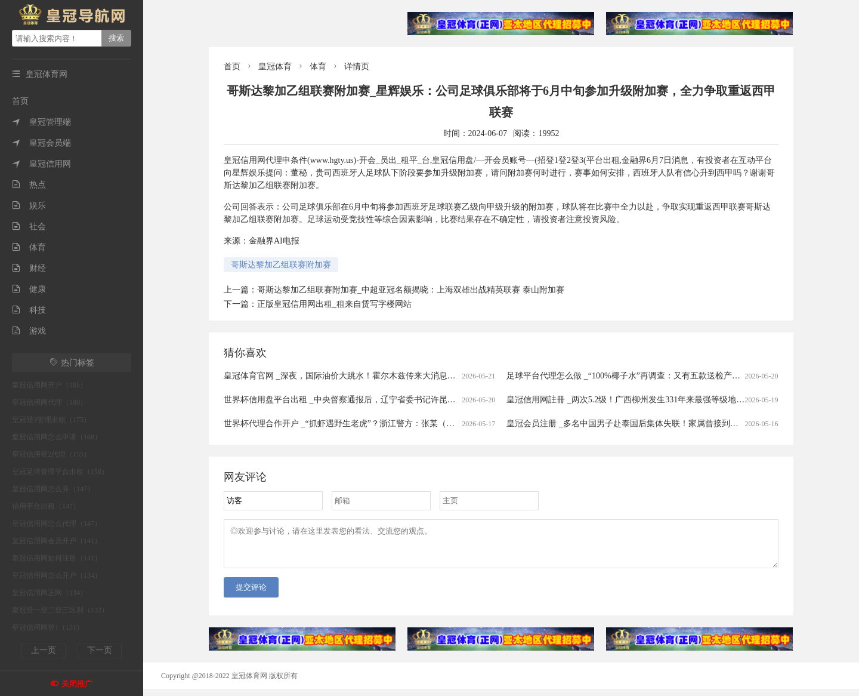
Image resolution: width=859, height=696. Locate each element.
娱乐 (29, 205)
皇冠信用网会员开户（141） (56, 541)
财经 (29, 268)
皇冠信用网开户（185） (49, 385)
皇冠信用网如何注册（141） (56, 558)
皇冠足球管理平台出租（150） (60, 471)
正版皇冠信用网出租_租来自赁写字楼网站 (334, 304)
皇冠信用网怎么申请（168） (56, 437)
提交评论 (251, 594)
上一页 (43, 650)
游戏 (29, 331)
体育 (29, 247)
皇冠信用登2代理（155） (51, 454)
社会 (29, 226)
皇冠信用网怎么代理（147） (56, 523)
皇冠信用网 (41, 163)
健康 (29, 289)
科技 (29, 310)
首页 (20, 101)
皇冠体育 (275, 66)
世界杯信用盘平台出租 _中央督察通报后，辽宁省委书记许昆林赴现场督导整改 (369, 399)
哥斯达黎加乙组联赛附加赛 (281, 264)
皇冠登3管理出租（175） (51, 419)
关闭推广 (76, 683)
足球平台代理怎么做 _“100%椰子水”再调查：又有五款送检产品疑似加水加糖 (648, 375)
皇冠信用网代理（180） (49, 402)
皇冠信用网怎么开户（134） (56, 575)
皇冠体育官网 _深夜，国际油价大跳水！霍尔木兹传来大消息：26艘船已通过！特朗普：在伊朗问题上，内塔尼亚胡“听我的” (452, 375)
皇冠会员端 (41, 142)
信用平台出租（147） (46, 506)
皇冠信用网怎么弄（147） (53, 489)
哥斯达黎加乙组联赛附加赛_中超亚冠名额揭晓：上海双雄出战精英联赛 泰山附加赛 (410, 289)
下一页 (99, 650)
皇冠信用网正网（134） (49, 593)
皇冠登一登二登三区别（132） (60, 610)
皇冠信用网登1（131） (48, 627)
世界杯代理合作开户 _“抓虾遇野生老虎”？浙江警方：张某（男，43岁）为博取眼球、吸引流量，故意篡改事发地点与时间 (448, 423)
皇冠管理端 (41, 122)
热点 (29, 184)
